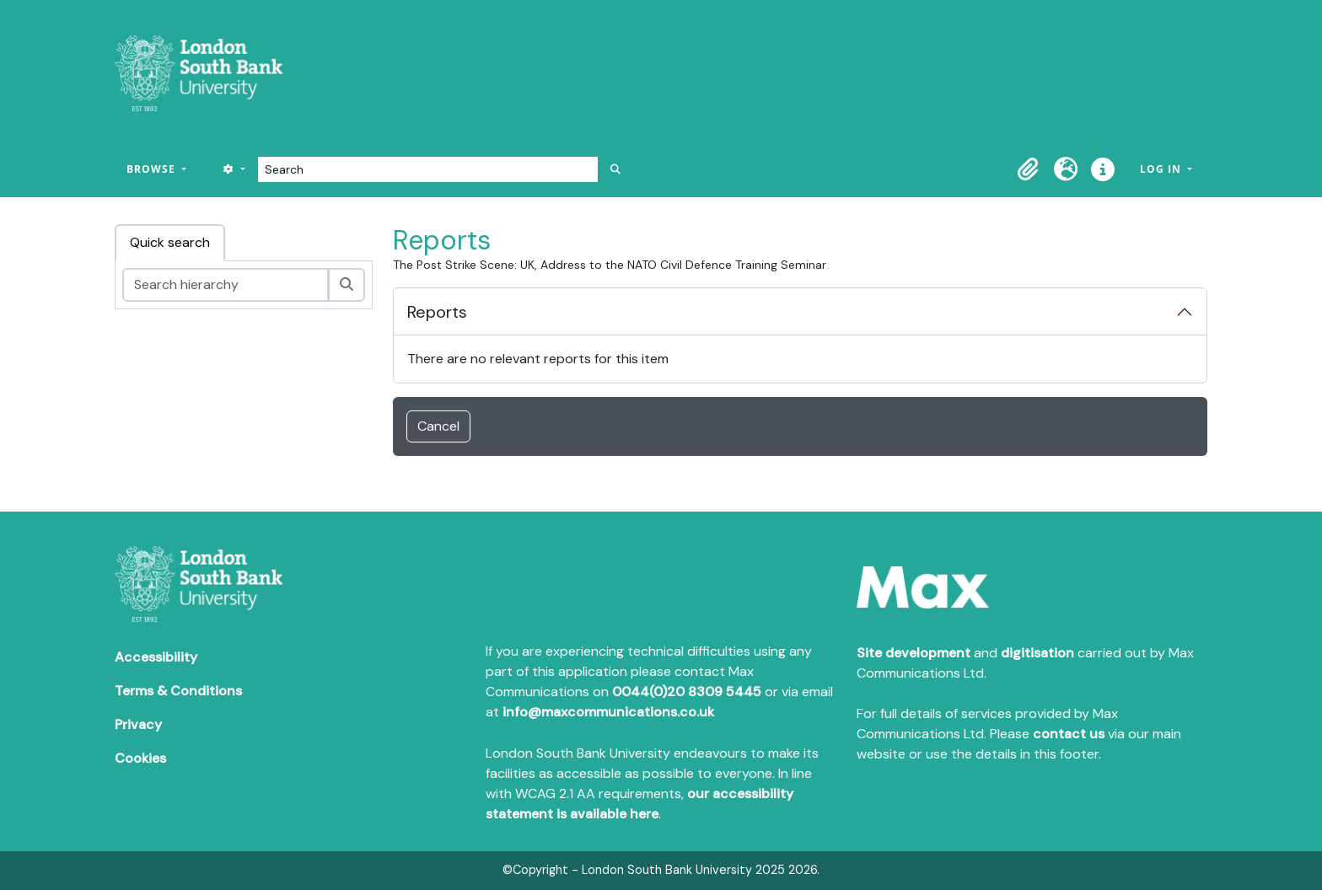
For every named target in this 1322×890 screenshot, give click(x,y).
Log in (1162, 169)
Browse (152, 169)
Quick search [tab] (170, 242)
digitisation (1037, 653)
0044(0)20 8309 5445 (686, 691)
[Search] (427, 169)
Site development (913, 653)
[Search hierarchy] (225, 285)
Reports (437, 312)
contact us (1068, 734)
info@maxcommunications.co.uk (608, 712)
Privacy (138, 724)
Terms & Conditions (178, 691)
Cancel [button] (438, 426)
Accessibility (156, 657)
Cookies (140, 758)
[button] (1028, 169)
